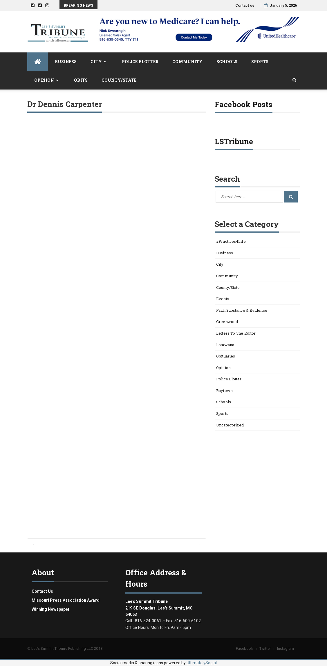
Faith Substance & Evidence (241, 310)
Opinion (44, 80)
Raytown (224, 390)
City (96, 61)
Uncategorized (230, 425)
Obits (81, 80)
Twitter (265, 648)
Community (187, 61)
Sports (260, 61)
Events (222, 298)
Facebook (244, 648)
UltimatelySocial (202, 662)
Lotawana (225, 344)
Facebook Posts (243, 104)
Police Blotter (140, 61)
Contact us (244, 5)
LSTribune (234, 141)
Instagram (285, 648)
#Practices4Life (231, 241)
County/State (119, 80)
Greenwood (227, 321)
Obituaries (225, 356)
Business (66, 61)
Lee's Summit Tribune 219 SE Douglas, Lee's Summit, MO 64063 (159, 608)
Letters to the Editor (236, 333)
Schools (226, 61)
